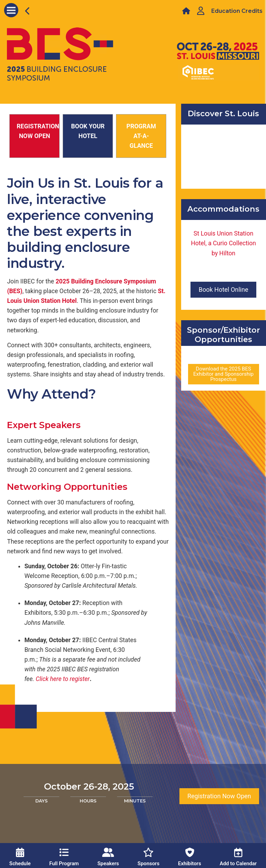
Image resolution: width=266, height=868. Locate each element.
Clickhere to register (63, 678)
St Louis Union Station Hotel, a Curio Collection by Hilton (223, 243)
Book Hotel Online (223, 289)
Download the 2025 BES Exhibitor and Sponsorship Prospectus (223, 374)
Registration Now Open (219, 796)
